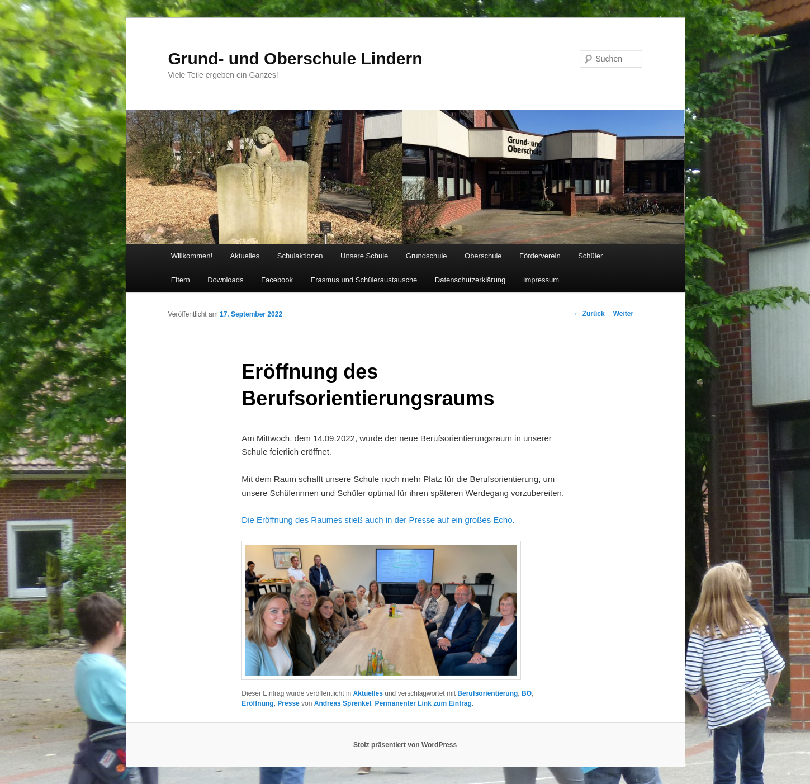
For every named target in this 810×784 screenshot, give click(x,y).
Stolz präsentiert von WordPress (405, 745)
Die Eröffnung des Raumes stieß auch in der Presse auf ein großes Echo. (377, 520)
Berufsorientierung (487, 693)
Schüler (590, 256)
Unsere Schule (364, 256)
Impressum (541, 280)
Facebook (277, 280)
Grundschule (426, 256)
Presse (288, 703)
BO (527, 693)
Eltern (180, 280)
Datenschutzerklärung (470, 280)
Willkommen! (191, 256)
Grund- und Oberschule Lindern (295, 58)
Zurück (589, 314)
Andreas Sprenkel (342, 703)
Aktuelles (245, 256)
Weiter (627, 314)
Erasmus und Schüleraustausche (364, 280)
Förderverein (540, 256)
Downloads (225, 280)
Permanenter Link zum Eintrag (423, 703)
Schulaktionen (300, 256)
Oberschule (483, 256)
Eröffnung (257, 703)
